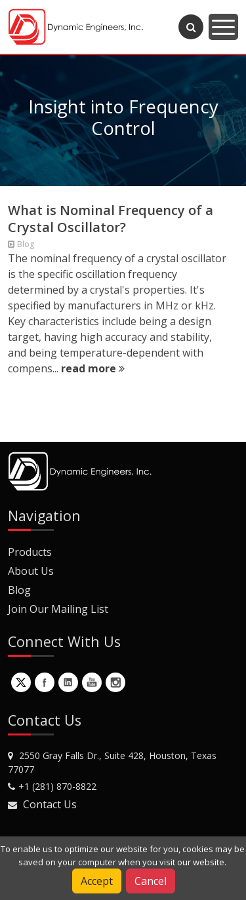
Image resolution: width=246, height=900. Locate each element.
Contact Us (50, 804)
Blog (19, 590)
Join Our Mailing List (58, 609)
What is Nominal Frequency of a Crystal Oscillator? (110, 218)
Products (30, 552)
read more (93, 368)
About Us (31, 571)
